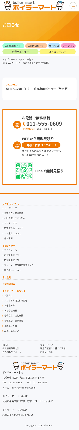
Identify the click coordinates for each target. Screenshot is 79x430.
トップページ (8, 59)
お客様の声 (9, 305)
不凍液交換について (13, 228)
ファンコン (68, 46)
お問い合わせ (46, 352)
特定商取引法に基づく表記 (53, 348)
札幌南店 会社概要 (13, 315)
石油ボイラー (8, 246)
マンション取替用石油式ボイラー (20, 265)
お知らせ (8, 295)
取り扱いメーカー (12, 270)
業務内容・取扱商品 (13, 213)
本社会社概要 (10, 310)
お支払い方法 (10, 325)
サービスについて (10, 204)
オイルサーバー (57, 51)
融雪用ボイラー (20, 51)
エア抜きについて (12, 233)
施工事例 (8, 238)
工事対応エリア (11, 330)
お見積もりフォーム (11, 352)
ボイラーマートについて (14, 291)
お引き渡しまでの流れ (14, 218)
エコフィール (10, 250)
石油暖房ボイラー (36, 46)
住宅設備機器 (8, 284)
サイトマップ (46, 344)
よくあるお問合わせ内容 (15, 300)
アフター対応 (10, 223)
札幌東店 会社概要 (13, 320)
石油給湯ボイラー (13, 46)
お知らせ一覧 (24, 59)
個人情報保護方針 (10, 348)
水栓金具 (54, 46)
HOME (5, 344)
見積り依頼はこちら (39, 145)
